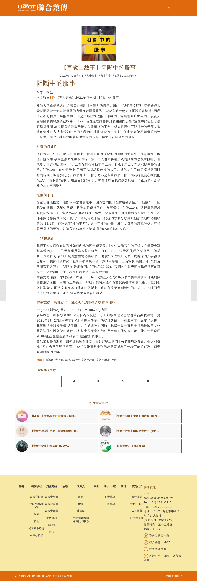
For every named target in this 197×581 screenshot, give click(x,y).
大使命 (59, 359)
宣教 (67, 359)
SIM (53, 97)
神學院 (81, 510)
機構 (80, 503)
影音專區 (110, 496)
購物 (123, 486)
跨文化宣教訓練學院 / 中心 (81, 519)
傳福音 (49, 359)
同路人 (81, 486)
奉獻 (96, 486)
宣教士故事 (90, 75)
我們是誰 (137, 496)
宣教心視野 (36, 496)
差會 (114, 359)
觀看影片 (165, 520)
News (51, 525)
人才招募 (137, 510)
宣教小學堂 (104, 75)
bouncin (178, 576)
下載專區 (110, 503)
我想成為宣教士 (156, 549)
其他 (51, 532)
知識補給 (129, 75)
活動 (65, 486)
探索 (36, 514)
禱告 (21, 486)
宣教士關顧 (51, 510)
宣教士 (76, 359)
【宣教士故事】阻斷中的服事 (98, 67)
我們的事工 (137, 503)
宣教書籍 (51, 517)
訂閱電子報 (137, 517)
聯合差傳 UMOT (157, 542)
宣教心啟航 (36, 535)
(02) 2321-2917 (162, 506)
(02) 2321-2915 (161, 502)
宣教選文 (117, 75)
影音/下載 (110, 486)
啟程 (36, 521)
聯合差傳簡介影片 (158, 535)
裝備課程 (36, 486)
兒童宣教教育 (36, 528)
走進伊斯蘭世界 (36, 505)
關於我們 (137, 486)
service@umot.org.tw (158, 497)
